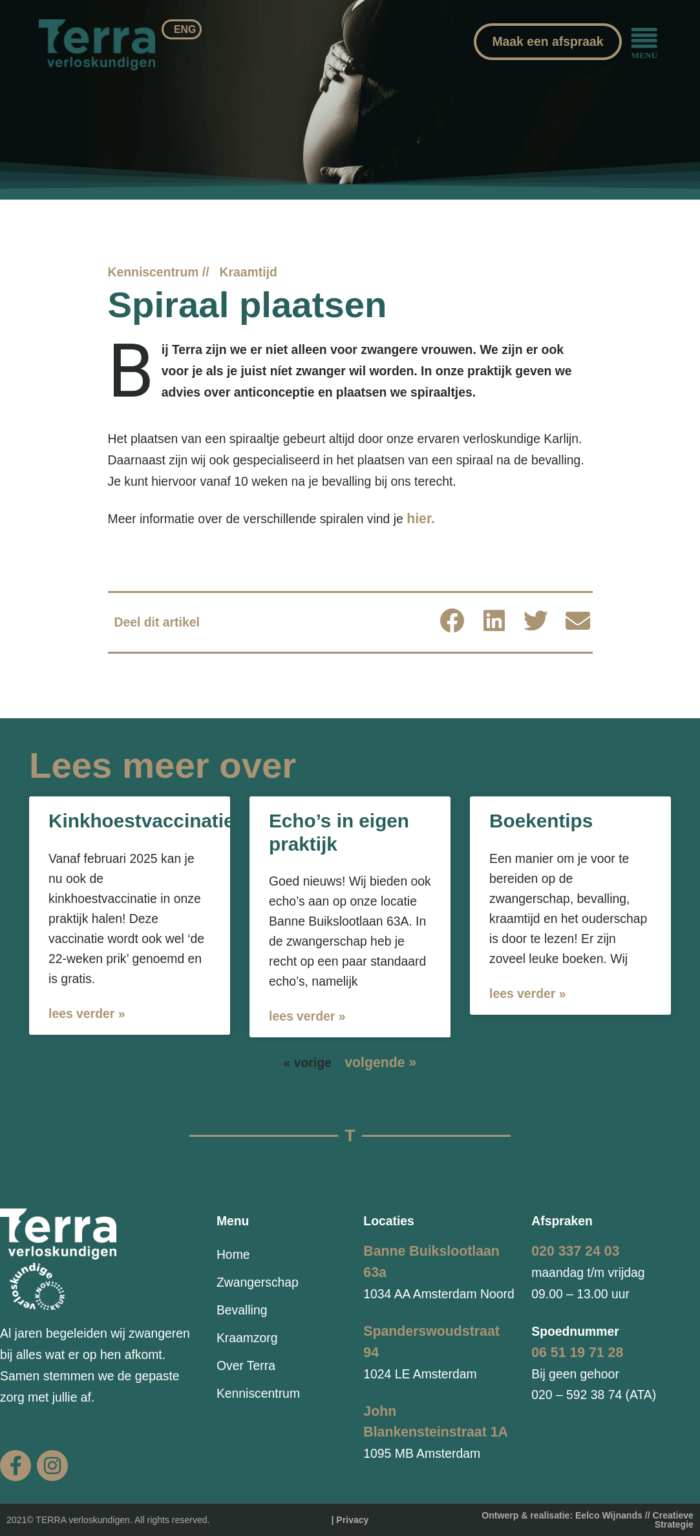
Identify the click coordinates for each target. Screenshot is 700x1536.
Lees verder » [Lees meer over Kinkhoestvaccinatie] (86, 1013)
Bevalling (242, 1310)
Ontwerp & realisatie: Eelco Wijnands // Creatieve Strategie (588, 1520)
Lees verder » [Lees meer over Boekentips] (527, 993)
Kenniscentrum (258, 1393)
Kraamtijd (248, 272)
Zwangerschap (258, 1282)
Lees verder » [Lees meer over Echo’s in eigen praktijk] (307, 1016)
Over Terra (246, 1365)
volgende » (380, 1062)
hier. (421, 518)
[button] (452, 620)
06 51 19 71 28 (577, 1352)
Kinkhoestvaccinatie (141, 820)
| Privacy (350, 1520)
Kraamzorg (247, 1338)
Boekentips (541, 820)
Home (233, 1254)
